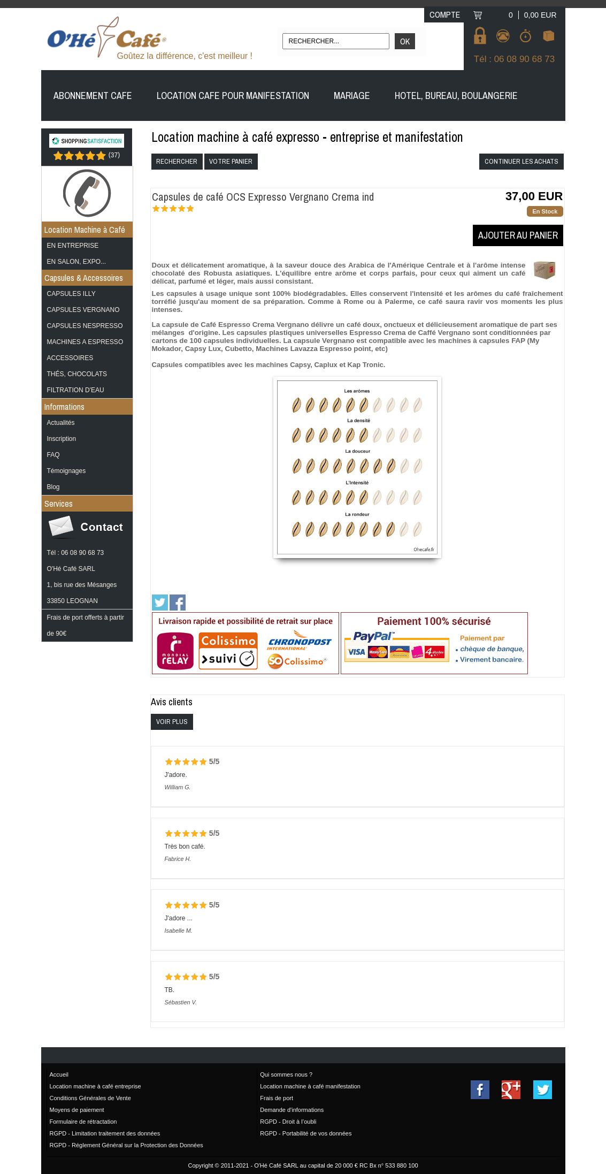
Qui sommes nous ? (286, 1074)
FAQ (53, 455)
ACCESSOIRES (70, 358)
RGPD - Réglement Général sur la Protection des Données (126, 1145)
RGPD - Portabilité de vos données (305, 1133)
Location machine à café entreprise (95, 1086)
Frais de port (276, 1098)
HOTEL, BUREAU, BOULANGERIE (456, 95)
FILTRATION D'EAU (75, 390)
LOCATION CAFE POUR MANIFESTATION (233, 95)
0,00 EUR (540, 15)
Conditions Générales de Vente (90, 1098)
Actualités (61, 422)
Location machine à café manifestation (310, 1086)
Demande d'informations (292, 1110)
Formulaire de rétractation (83, 1121)
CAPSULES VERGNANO (83, 310)
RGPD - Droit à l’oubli (288, 1121)
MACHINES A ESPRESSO (85, 342)
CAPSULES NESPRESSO (85, 326)
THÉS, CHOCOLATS (77, 374)
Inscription (61, 439)
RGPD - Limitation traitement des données (105, 1133)
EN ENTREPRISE (73, 245)
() (114, 154)
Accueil (59, 1074)
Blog (53, 487)
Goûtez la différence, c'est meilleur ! (185, 55)
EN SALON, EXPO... (76, 261)
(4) (201, 210)
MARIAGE (352, 95)
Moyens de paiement (77, 1110)
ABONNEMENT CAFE (92, 95)
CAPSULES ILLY (71, 294)
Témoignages (66, 471)
